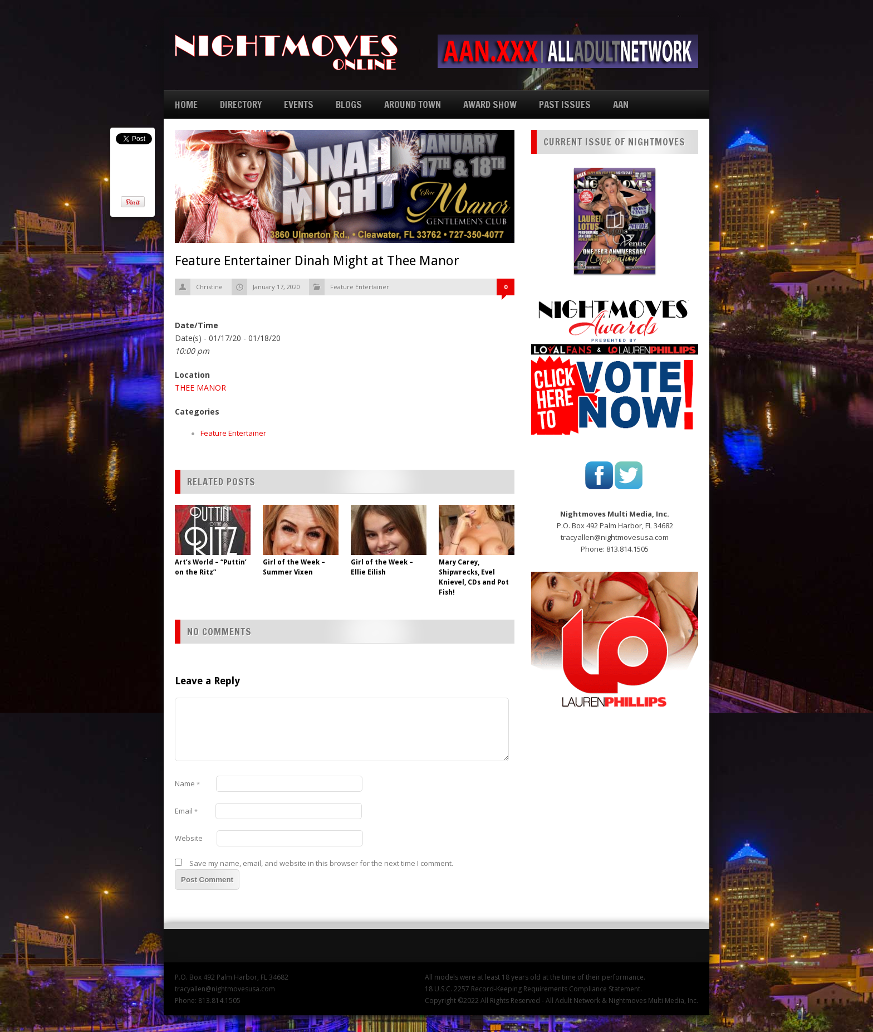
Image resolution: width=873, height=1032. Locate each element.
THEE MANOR (200, 387)
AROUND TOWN (412, 104)
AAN (621, 104)
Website (189, 838)
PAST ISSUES (565, 104)
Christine (209, 287)
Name (187, 783)
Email (186, 811)
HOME (186, 104)
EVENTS (298, 104)
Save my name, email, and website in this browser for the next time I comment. (321, 863)
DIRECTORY (241, 104)
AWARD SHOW (490, 104)
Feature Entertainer (359, 287)
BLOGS (349, 104)
